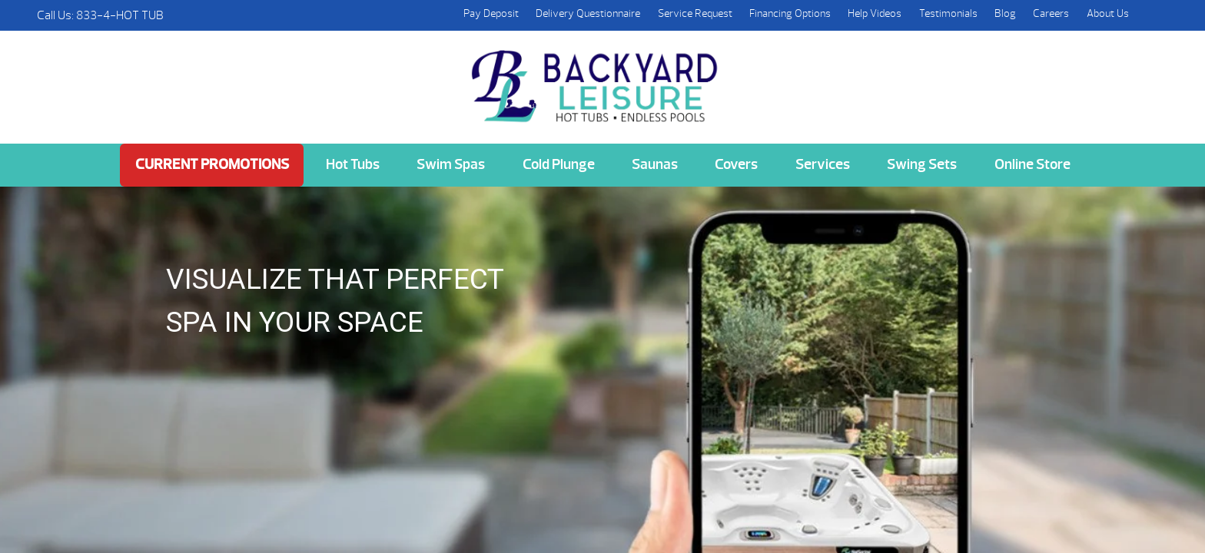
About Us (1108, 13)
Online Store (1032, 164)
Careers (1051, 13)
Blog (1005, 13)
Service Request (695, 13)
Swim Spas (451, 164)
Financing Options (790, 13)
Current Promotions (212, 164)
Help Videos (874, 13)
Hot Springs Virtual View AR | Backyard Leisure (596, 77)
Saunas (655, 164)
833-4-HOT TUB (120, 15)
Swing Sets (922, 164)
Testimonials (948, 13)
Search (1152, 15)
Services (822, 164)
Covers (736, 164)
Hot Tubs (353, 164)
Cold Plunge (559, 164)
